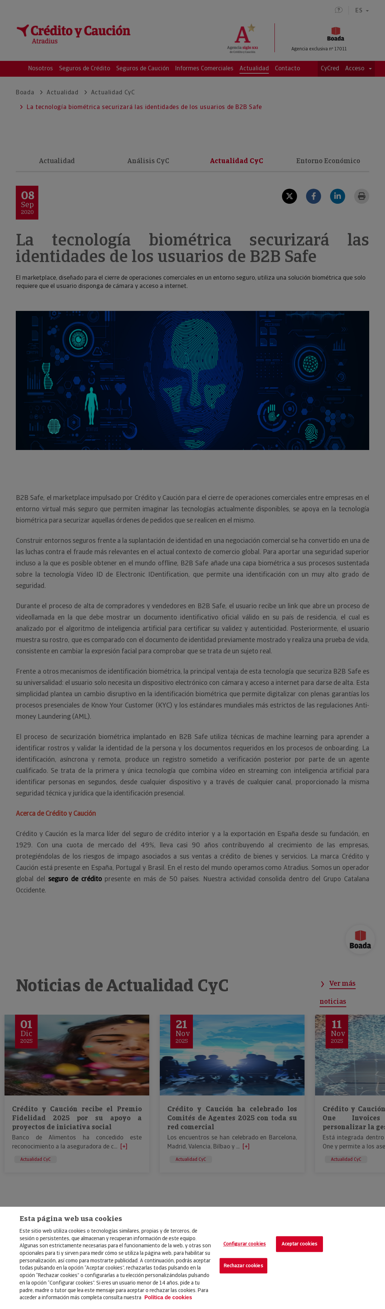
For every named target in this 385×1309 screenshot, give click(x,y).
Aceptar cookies (299, 1244)
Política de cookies (168, 1297)
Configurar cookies (244, 1244)
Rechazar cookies (243, 1265)
